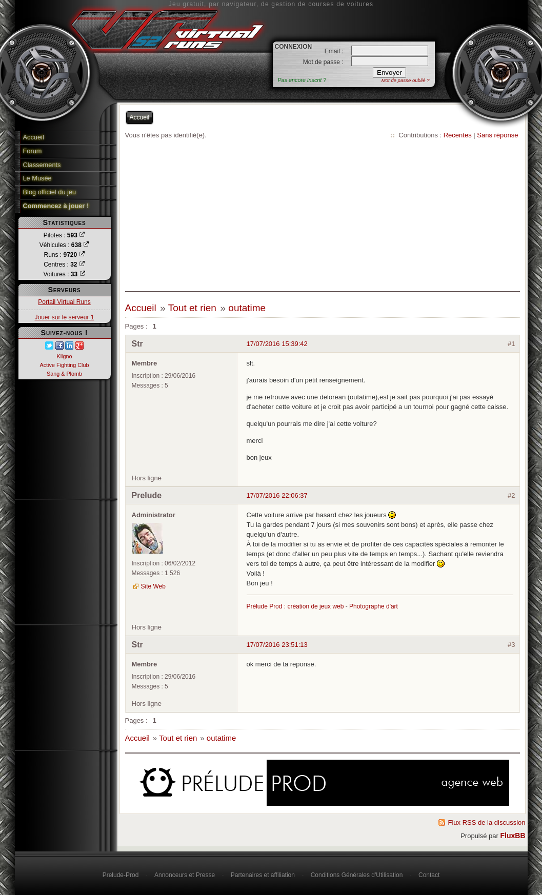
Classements (42, 165)
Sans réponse (497, 135)
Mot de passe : (323, 62)
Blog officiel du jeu (49, 192)
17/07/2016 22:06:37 (277, 495)
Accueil (33, 137)
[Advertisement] (322, 217)
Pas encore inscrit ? (302, 80)
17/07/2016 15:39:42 (277, 344)
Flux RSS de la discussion (486, 822)
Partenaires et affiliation (263, 875)
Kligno (64, 356)
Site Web (153, 586)
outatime (247, 307)
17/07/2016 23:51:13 (277, 644)
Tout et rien (192, 307)
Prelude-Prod (121, 875)
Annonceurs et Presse (184, 875)
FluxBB (513, 835)
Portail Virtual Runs (64, 302)
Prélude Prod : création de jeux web (295, 606)
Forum (32, 151)
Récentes (458, 135)
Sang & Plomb (64, 374)
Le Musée (37, 178)
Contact (428, 875)
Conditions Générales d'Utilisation (357, 875)
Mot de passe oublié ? (406, 80)
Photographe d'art (373, 606)
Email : (334, 51)
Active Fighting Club (64, 365)
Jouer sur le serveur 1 (64, 317)
